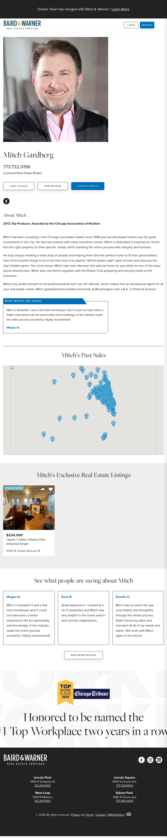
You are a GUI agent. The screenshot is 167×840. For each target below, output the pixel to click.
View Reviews (52, 186)
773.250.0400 (124, 801)
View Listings (19, 186)
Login (131, 25)
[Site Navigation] (161, 7)
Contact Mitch (88, 186)
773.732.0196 (16, 166)
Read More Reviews (83, 655)
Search (147, 25)
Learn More (120, 9)
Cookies (101, 815)
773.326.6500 (124, 786)
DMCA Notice (116, 815)
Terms (89, 815)
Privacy (75, 815)
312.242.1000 (42, 786)
